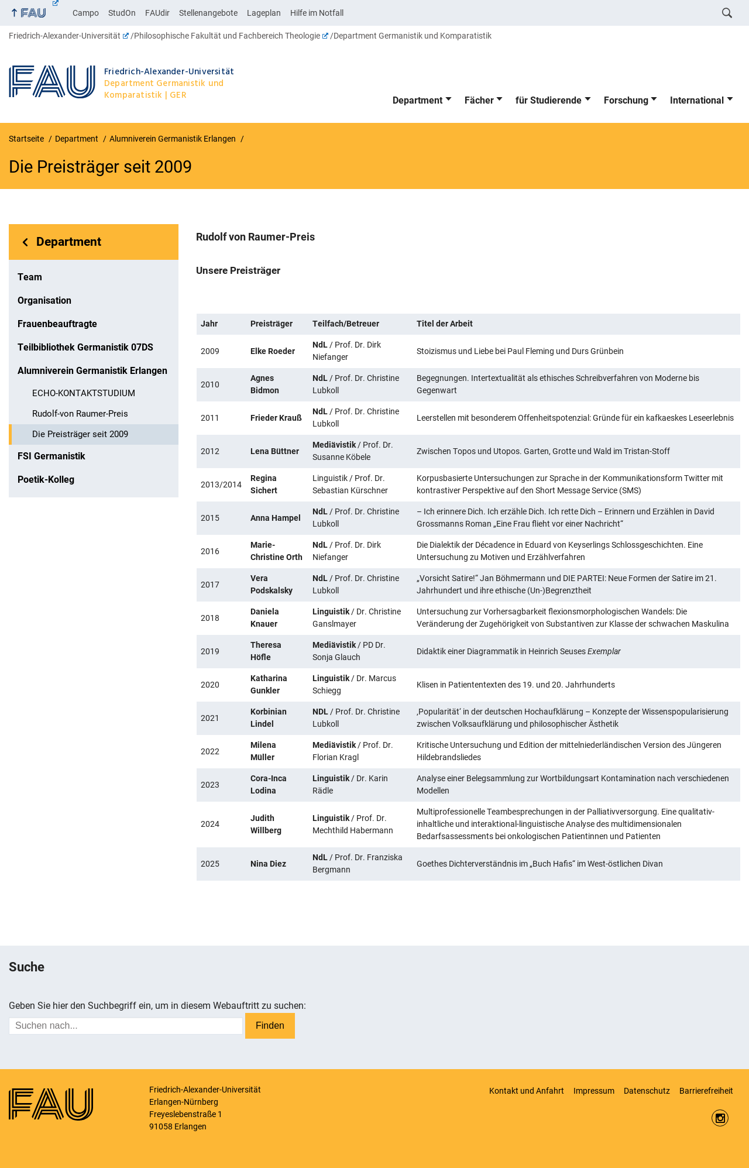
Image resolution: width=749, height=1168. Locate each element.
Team (30, 277)
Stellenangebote (208, 13)
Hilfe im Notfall (316, 13)
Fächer (479, 100)
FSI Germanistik (51, 456)
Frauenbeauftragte (57, 323)
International (697, 100)
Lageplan (264, 13)
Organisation (44, 300)
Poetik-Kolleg (46, 479)
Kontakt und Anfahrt (526, 1090)
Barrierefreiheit (706, 1090)
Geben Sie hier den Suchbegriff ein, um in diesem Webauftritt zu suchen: (157, 1005)
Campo (86, 13)
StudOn (122, 13)
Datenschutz (647, 1090)
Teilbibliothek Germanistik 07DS (85, 347)
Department (417, 100)
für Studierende (549, 100)
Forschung (626, 100)
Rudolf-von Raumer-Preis (80, 413)
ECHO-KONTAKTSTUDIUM (83, 393)
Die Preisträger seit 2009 (80, 434)
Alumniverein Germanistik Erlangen (92, 370)
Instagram (720, 1117)
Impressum (593, 1090)
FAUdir (157, 13)
